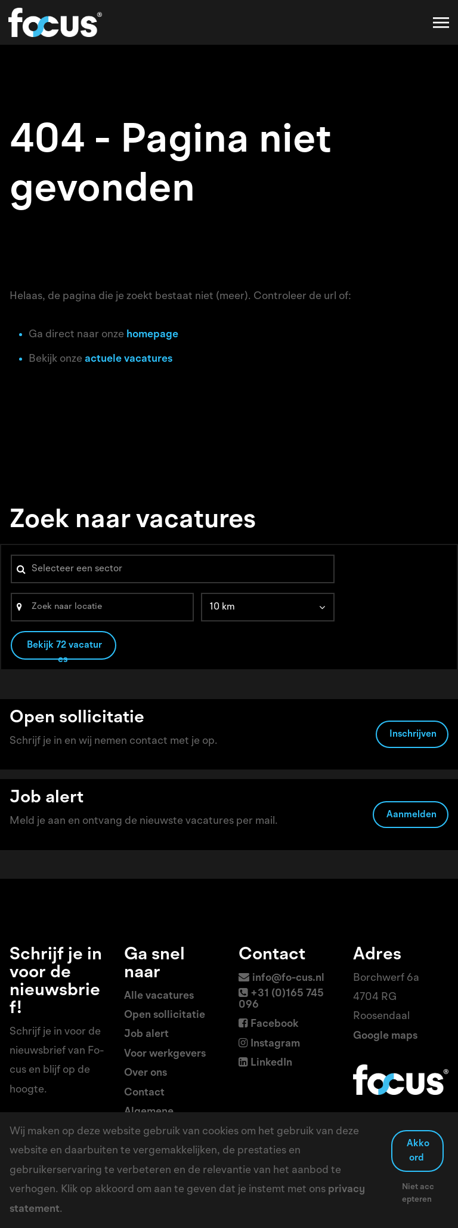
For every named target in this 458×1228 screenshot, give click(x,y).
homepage (152, 334)
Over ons (145, 1072)
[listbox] (268, 607)
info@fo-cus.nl (288, 977)
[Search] (102, 607)
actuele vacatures (128, 358)
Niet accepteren (418, 1193)
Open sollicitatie (164, 1015)
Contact (144, 1092)
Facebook (274, 1023)
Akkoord (418, 1151)
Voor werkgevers (165, 1053)
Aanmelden (411, 815)
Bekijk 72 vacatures (64, 650)
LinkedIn (271, 1062)
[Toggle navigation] (442, 22)
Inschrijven (413, 734)
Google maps (385, 1035)
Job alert (146, 1034)
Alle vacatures (159, 995)
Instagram (275, 1043)
